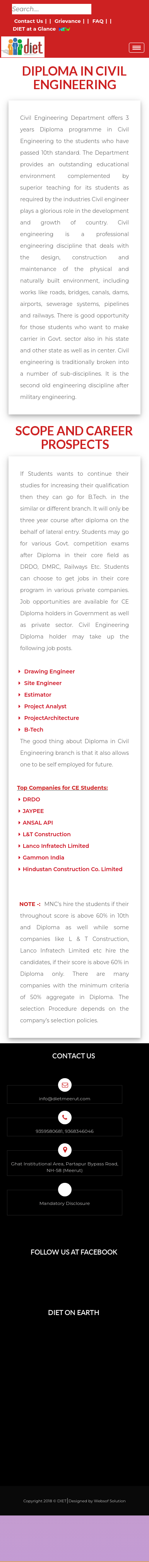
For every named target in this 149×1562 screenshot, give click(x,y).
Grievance (67, 21)
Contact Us (29, 21)
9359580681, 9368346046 (64, 1131)
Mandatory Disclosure (64, 1203)
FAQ (98, 21)
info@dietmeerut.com (64, 1098)
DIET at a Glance (34, 29)
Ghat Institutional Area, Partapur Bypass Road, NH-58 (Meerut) (64, 1167)
